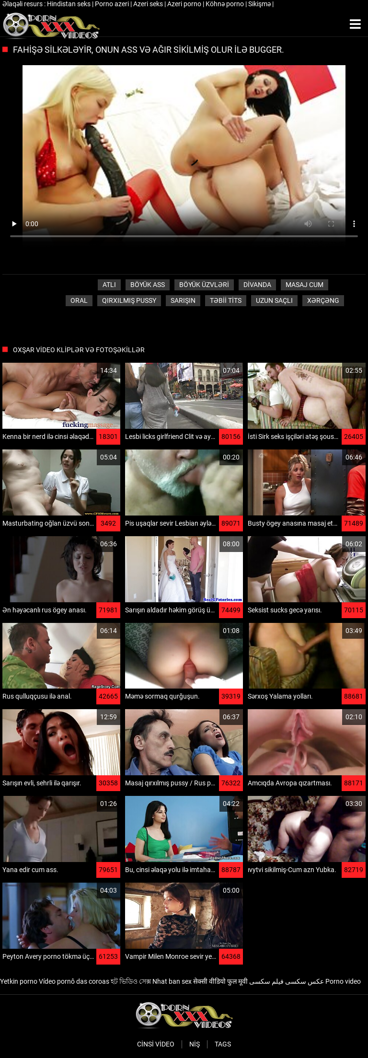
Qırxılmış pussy (129, 300)
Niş (194, 1044)
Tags (223, 1044)
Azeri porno (185, 4)
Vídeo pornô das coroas (74, 981)
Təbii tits (226, 300)
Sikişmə (260, 4)
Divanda (257, 284)
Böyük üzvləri (204, 284)
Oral (79, 300)
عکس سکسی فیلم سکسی (286, 981)
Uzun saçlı (274, 300)
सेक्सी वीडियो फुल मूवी (220, 981)
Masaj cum (304, 284)
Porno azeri (112, 4)
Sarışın (183, 300)
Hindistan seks (69, 4)
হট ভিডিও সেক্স (131, 981)
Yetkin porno (18, 981)
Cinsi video (155, 1044)
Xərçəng (323, 300)
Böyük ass (147, 284)
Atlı (109, 284)
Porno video (343, 981)
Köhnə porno (225, 4)
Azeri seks (148, 4)
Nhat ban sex (172, 981)
